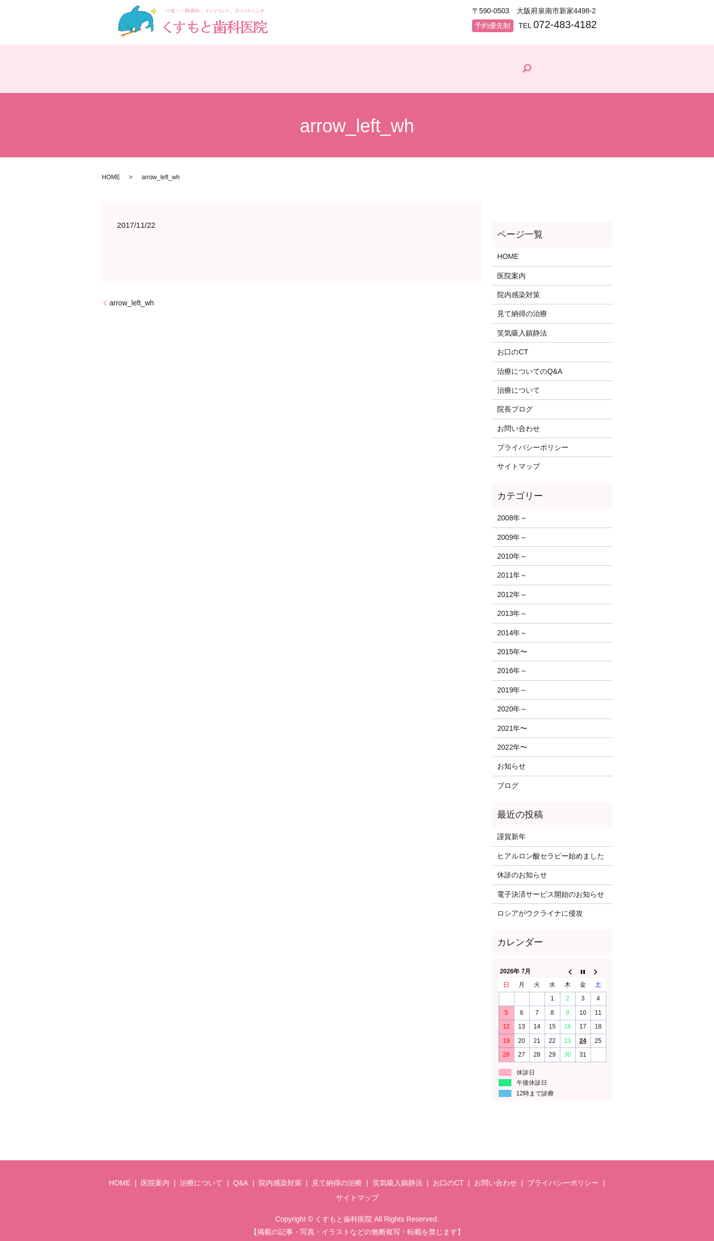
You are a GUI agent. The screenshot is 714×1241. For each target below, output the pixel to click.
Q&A (321, 79)
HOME (136, 79)
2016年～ (512, 666)
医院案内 (193, 79)
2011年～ (512, 571)
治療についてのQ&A (529, 367)
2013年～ (512, 609)
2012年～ (512, 590)
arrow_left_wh (132, 298)
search (587, 66)
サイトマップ (518, 462)
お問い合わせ (518, 424)
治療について (260, 79)
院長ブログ (537, 77)
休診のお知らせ (522, 870)
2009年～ (512, 533)
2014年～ (512, 628)
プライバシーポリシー (533, 443)
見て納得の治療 (463, 79)
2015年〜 (512, 647)
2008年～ (512, 513)
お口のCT (512, 347)
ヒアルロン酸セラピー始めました (550, 851)
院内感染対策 (385, 79)
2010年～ (512, 551)
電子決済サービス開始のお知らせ (550, 890)
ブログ (508, 781)
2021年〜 (512, 724)
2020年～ (512, 704)
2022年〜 (512, 742)
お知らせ (511, 762)
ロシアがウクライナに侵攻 (540, 908)
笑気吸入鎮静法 (522, 328)
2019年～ (512, 685)
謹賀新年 (511, 832)
